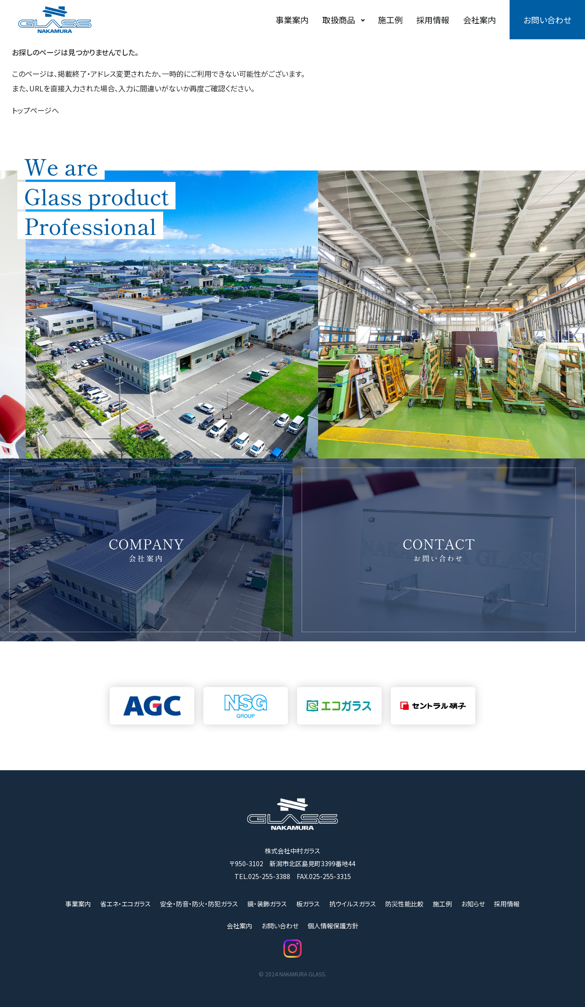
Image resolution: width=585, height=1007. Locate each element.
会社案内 (479, 20)
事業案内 (292, 20)
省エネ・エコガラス (125, 903)
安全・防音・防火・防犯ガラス (199, 903)
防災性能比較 (404, 903)
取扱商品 (338, 20)
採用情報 (432, 20)
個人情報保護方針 (333, 925)
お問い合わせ (547, 20)
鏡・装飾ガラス (267, 903)
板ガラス (308, 903)
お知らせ (473, 903)
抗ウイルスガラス (352, 903)
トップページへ (35, 110)
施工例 (390, 20)
